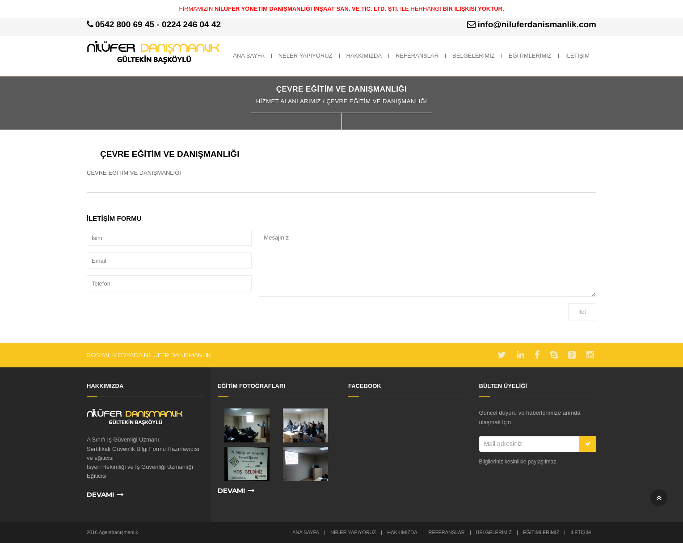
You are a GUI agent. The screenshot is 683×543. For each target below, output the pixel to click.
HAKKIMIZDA (364, 55)
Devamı (100, 494)
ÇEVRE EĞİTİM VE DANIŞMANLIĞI (169, 154)
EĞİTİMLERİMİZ (530, 55)
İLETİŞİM (577, 55)
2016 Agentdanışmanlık (112, 532)
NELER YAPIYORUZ (305, 55)
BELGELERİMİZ (473, 55)
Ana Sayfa (305, 532)
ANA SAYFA (249, 55)
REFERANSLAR (417, 55)
